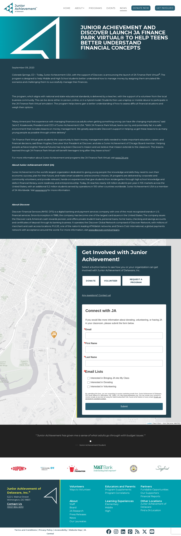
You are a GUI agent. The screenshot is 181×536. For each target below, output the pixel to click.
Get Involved (165, 8)
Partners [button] (146, 486)
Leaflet (149, 423)
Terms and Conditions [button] (25, 530)
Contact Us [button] (14, 504)
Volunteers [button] (77, 486)
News (123, 8)
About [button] (74, 501)
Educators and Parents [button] (120, 486)
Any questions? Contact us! (96, 295)
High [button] (107, 511)
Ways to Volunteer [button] (80, 489)
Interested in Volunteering (103, 386)
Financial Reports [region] (150, 496)
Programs (95, 8)
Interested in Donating (101, 382)
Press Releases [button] (78, 514)
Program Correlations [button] (117, 493)
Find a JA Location (151, 510)
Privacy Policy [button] (46, 530)
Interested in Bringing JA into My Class (109, 378)
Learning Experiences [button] (119, 501)
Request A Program (136, 281)
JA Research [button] (76, 511)
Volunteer (110, 281)
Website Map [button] (75, 530)
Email (88, 329)
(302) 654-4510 (15, 507)
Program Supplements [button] (118, 489)
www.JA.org (121, 157)
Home (66, 8)
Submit (124, 406)
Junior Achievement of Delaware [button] (153, 505)
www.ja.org (41, 190)
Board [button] (73, 507)
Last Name (91, 357)
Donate (90, 281)
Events (110, 8)
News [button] (73, 518)
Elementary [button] (111, 504)
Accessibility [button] (60, 530)
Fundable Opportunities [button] (154, 489)
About (79, 8)
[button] (83, 8)
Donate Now (141, 8)
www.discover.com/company (104, 230)
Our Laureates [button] (78, 521)
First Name (91, 343)
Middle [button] (109, 507)
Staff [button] (72, 504)
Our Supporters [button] (150, 493)
